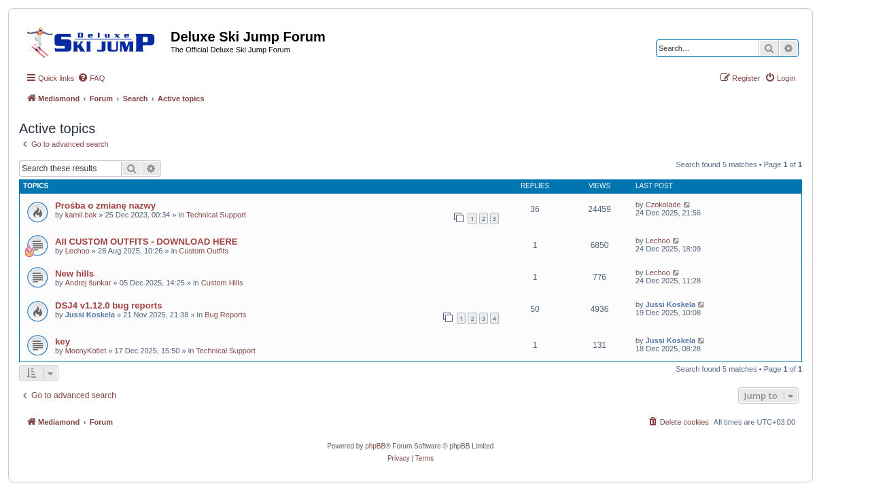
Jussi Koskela (90, 315)
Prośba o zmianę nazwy (105, 205)
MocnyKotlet (86, 351)
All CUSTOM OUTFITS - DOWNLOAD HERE (146, 241)
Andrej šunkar (88, 283)
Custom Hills (222, 283)
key (62, 341)
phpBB (375, 446)
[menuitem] (91, 78)
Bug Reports (225, 315)
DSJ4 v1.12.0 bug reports (108, 305)
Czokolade (663, 204)
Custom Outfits (203, 251)
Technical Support (215, 215)
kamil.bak (81, 215)
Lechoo (77, 251)
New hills (74, 273)
